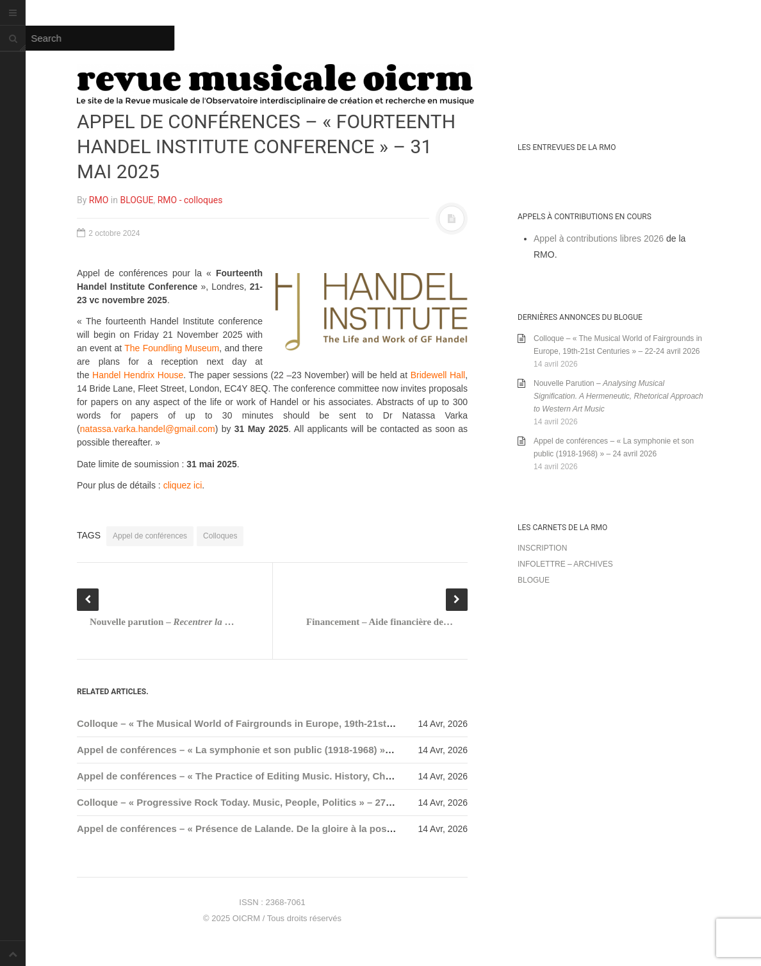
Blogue (534, 580)
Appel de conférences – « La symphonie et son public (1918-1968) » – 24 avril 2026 (265, 749)
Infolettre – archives (565, 564)
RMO (98, 200)
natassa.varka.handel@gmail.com (147, 429)
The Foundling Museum (171, 348)
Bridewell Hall (438, 375)
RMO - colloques (190, 200)
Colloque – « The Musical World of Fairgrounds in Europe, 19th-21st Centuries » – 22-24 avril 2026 (300, 723)
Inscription (542, 548)
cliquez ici (182, 485)
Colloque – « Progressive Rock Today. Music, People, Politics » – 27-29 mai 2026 (260, 802)
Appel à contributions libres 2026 (599, 238)
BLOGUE (136, 200)
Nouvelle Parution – (618, 396)
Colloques (220, 535)
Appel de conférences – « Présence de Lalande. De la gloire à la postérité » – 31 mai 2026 (280, 828)
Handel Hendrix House (137, 375)
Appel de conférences (150, 535)
